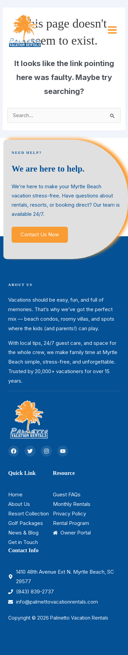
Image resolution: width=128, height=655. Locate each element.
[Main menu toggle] (112, 30)
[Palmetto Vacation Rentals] (24, 30)
